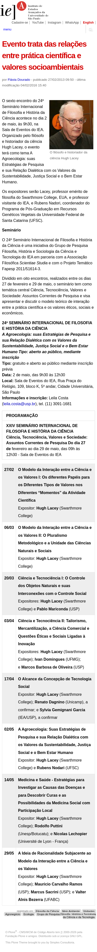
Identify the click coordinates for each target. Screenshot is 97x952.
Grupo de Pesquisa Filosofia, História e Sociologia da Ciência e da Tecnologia (66, 915)
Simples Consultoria (62, 942)
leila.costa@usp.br (19, 404)
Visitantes (89, 911)
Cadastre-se (20, 22)
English (88, 22)
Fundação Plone (15, 936)
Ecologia (28, 913)
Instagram (54, 22)
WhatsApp (72, 22)
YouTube (38, 22)
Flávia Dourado (19, 79)
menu (7, 29)
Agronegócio (12, 913)
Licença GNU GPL (71, 936)
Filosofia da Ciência (47, 911)
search (90, 29)
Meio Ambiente (71, 911)
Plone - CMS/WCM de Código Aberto (31, 932)
